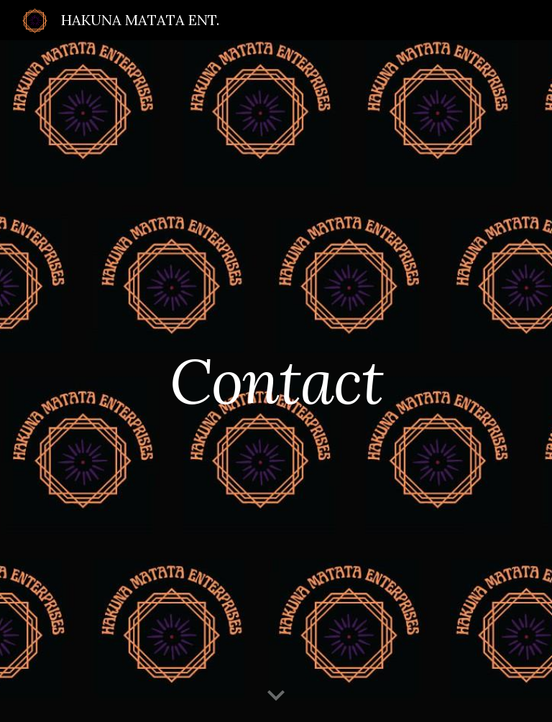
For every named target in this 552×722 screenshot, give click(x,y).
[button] (276, 696)
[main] (276, 381)
